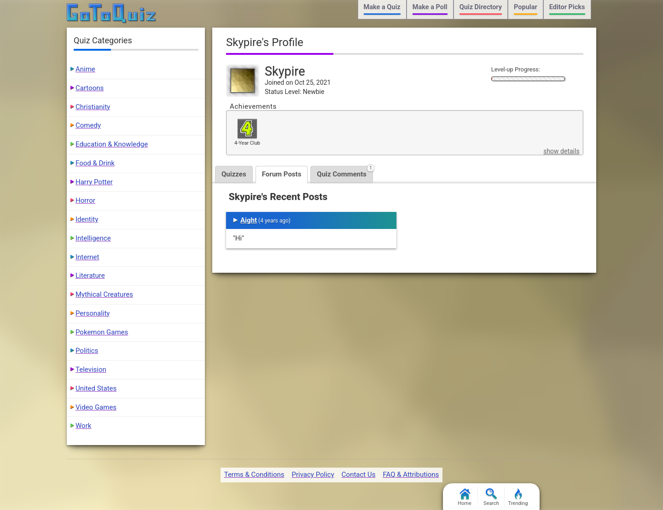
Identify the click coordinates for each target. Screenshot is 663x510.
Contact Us (359, 474)
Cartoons (90, 88)
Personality (93, 313)
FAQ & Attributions (411, 474)
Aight (248, 220)
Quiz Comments (345, 172)
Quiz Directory (480, 7)
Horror (85, 200)
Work (83, 426)
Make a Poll (430, 7)
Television (91, 369)
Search (491, 497)
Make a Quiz (382, 7)
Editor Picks (567, 7)
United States (96, 388)
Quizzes (233, 174)
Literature (90, 275)
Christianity (93, 107)
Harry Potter (94, 182)
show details (561, 151)
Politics (87, 350)
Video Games (96, 407)
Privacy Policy (312, 474)
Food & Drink (95, 163)
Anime (85, 69)
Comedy (88, 125)
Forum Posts (282, 174)
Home (464, 497)
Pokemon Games (102, 332)
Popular (525, 7)
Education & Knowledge (112, 144)
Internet (87, 257)
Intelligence (93, 238)
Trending (518, 497)
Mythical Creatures (104, 294)
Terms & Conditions (254, 474)
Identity (87, 219)
